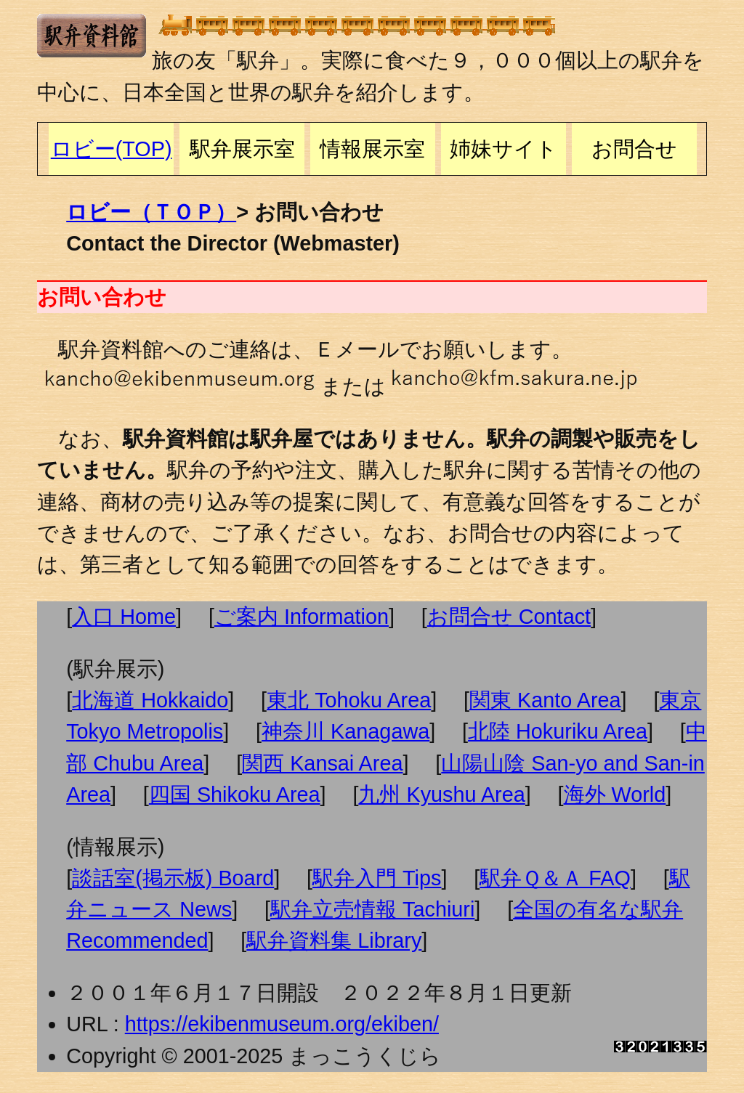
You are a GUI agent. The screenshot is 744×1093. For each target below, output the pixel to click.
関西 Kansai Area (322, 763)
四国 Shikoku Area (234, 794)
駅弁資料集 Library (333, 940)
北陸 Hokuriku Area (557, 731)
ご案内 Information (301, 616)
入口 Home (124, 616)
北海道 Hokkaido (150, 700)
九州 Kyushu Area (441, 794)
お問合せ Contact (509, 616)
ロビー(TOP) (111, 149)
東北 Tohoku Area (349, 700)
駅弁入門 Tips (376, 878)
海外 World (615, 794)
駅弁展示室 (242, 149)
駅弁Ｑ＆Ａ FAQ (555, 878)
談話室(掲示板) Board (173, 878)
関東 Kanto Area (545, 700)
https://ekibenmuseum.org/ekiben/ (282, 1024)
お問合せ (634, 149)
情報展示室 (372, 149)
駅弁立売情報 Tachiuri (372, 909)
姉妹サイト (503, 149)
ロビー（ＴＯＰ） (151, 212)
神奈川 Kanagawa (345, 731)
